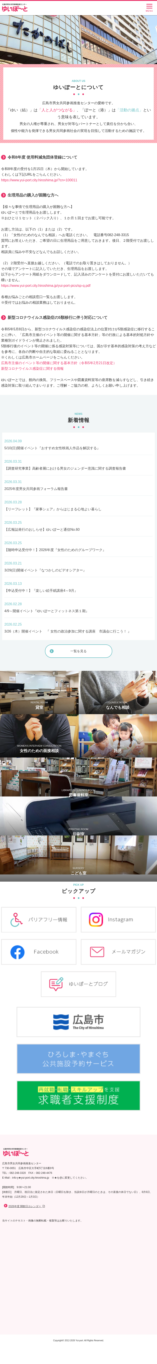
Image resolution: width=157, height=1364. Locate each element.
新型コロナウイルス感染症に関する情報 (32, 368)
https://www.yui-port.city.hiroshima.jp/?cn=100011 (39, 180)
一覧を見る (78, 651)
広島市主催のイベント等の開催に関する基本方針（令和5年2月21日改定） (59, 363)
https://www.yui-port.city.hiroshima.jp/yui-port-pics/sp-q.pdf (45, 285)
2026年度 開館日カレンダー (26, 1206)
